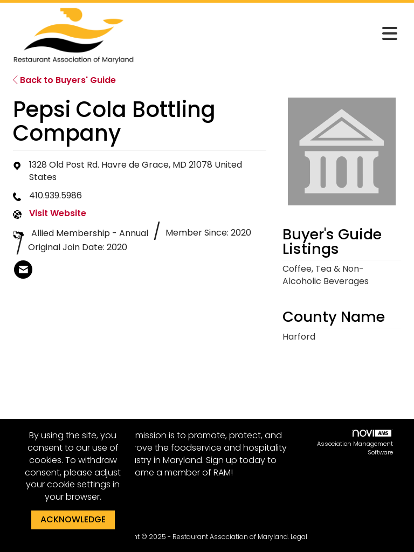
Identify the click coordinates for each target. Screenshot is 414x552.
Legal (299, 536)
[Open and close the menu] (271, 34)
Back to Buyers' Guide (64, 80)
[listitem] (23, 269)
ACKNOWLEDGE (73, 519)
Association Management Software (355, 443)
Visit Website (57, 213)
